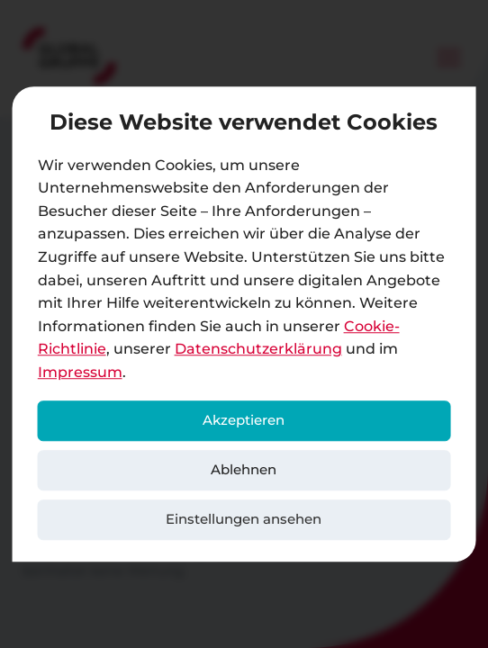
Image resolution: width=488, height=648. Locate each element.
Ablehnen (243, 469)
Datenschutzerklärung (258, 349)
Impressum (80, 372)
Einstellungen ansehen (243, 518)
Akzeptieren (244, 419)
